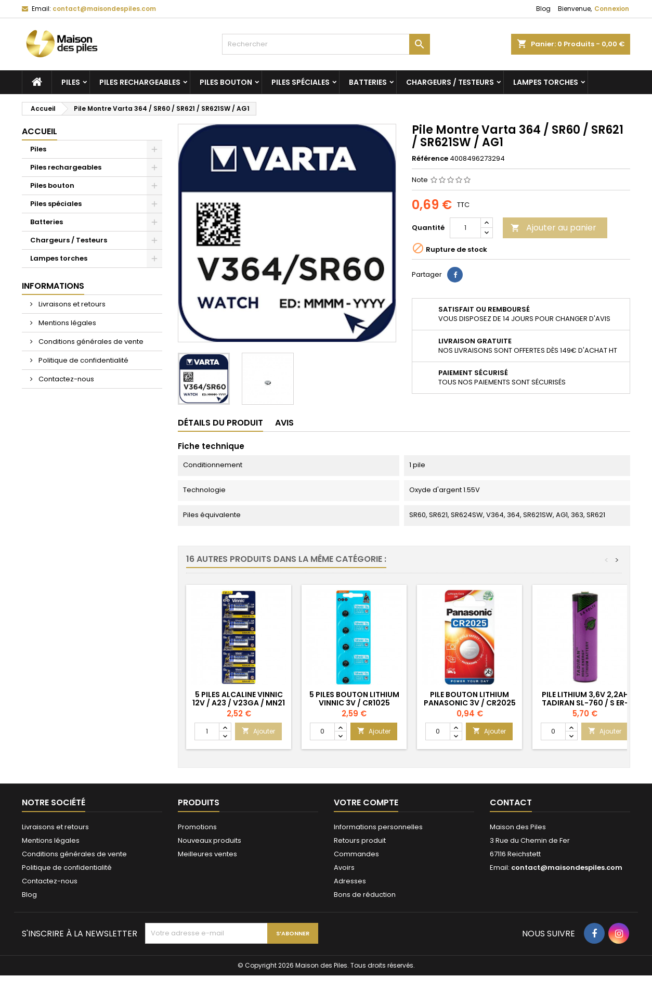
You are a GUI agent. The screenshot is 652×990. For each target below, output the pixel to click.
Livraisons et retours (71, 304)
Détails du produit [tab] (220, 423)
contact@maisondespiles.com (104, 8)
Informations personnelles (378, 827)
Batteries (368, 82)
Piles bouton (226, 82)
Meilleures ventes (207, 854)
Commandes (356, 854)
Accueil (39, 131)
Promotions (197, 827)
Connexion (611, 8)
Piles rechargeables (139, 82)
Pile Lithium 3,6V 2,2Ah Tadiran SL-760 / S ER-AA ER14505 (585, 702)
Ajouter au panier (553, 228)
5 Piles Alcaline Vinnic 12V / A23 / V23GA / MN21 (238, 698)
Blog (543, 8)
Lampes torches (545, 82)
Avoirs (344, 867)
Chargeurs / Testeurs (450, 82)
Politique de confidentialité (82, 360)
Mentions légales (66, 323)
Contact (511, 802)
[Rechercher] (326, 44)
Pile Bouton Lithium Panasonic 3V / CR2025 (470, 698)
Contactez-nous (65, 379)
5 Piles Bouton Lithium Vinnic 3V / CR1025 (354, 698)
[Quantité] (465, 227)
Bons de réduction (365, 894)
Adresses (350, 881)
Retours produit (360, 840)
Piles (70, 82)
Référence (430, 158)
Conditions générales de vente (90, 341)
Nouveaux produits (209, 840)
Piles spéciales (300, 82)
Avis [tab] (284, 423)
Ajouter (258, 731)
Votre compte (366, 802)
